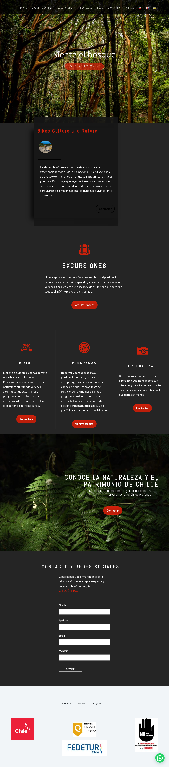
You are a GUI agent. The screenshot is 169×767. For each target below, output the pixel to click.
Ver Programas (84, 424)
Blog (100, 7)
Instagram (96, 703)
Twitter (81, 703)
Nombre (63, 604)
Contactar (105, 208)
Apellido (63, 620)
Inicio (23, 7)
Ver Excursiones (84, 305)
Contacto (114, 7)
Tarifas (129, 7)
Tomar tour (26, 419)
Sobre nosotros (42, 7)
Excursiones (66, 7)
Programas (86, 7)
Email (62, 635)
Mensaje (63, 650)
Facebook (66, 703)
